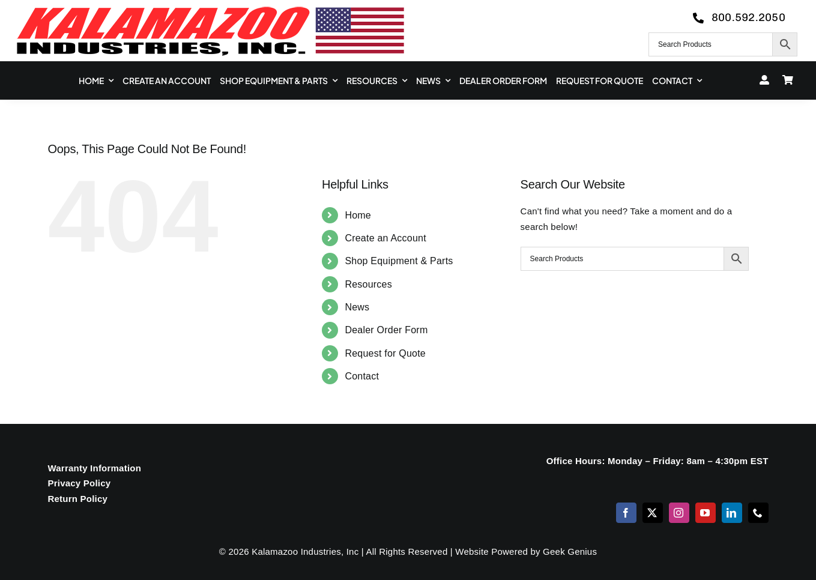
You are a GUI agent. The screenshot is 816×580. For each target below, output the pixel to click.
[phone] (758, 513)
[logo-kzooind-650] (210, 10)
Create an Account (385, 238)
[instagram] (679, 513)
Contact (362, 376)
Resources (368, 284)
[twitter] (652, 513)
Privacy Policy (78, 483)
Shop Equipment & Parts (399, 261)
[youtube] (705, 513)
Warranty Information (94, 468)
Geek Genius (570, 551)
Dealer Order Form (386, 330)
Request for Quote (385, 353)
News (357, 307)
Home (358, 215)
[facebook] (626, 513)
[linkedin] (732, 513)
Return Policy (77, 499)
